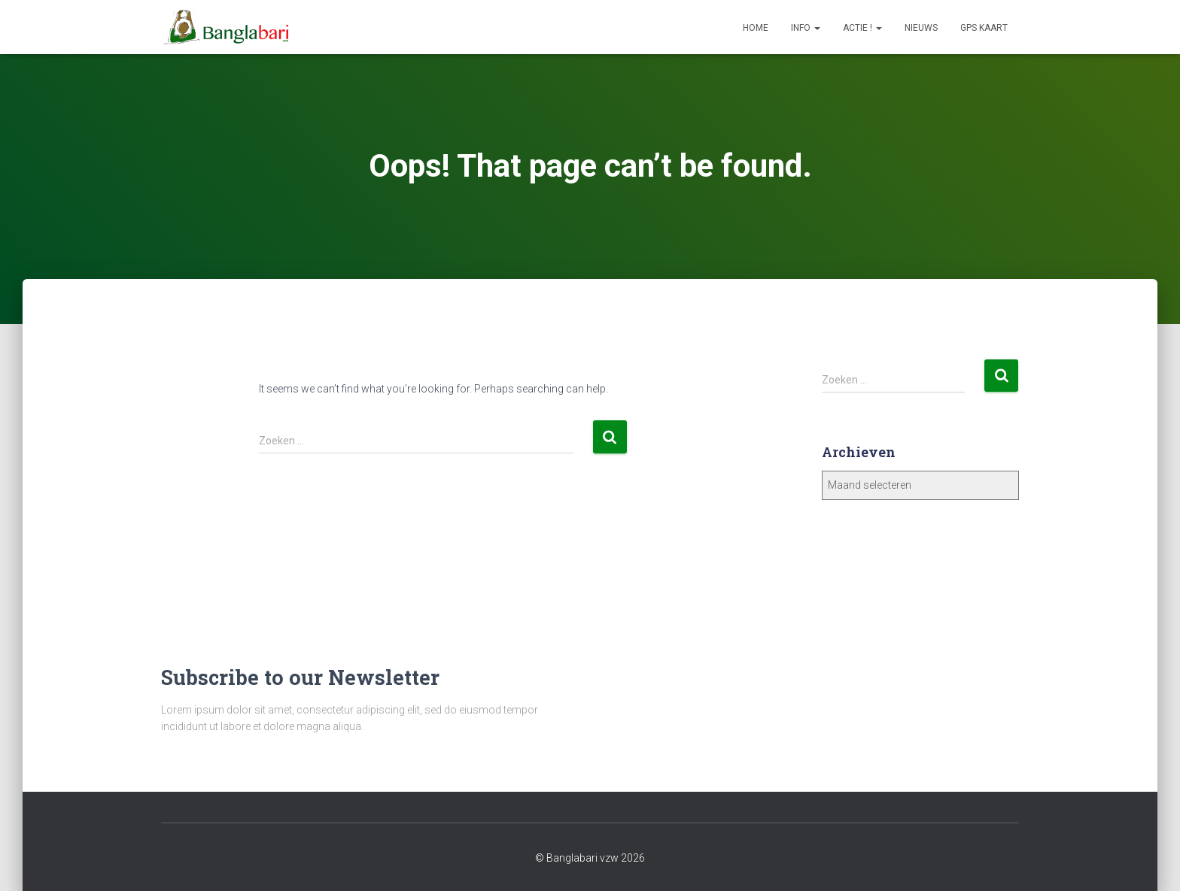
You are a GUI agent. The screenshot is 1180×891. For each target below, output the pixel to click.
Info (805, 28)
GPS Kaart (984, 28)
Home (755, 28)
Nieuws (921, 28)
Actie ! (862, 28)
